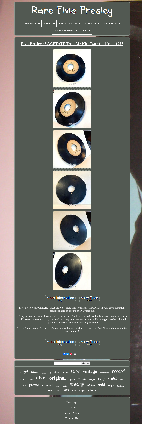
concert (47, 385)
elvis (41, 378)
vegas (111, 385)
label (66, 390)
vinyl (23, 371)
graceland (55, 372)
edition (91, 385)
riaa (57, 390)
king (65, 372)
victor (23, 379)
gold (101, 385)
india (65, 386)
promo (34, 385)
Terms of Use (72, 418)
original (57, 378)
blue (23, 385)
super (31, 379)
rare (75, 371)
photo (82, 379)
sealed (112, 379)
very (101, 378)
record (118, 371)
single (92, 379)
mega (82, 390)
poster (58, 386)
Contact (72, 407)
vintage (90, 371)
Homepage (72, 402)
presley (77, 384)
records (44, 373)
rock (74, 390)
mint (34, 371)
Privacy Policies (72, 412)
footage (120, 386)
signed (72, 379)
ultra (122, 379)
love (50, 390)
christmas (104, 373)
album (92, 390)
